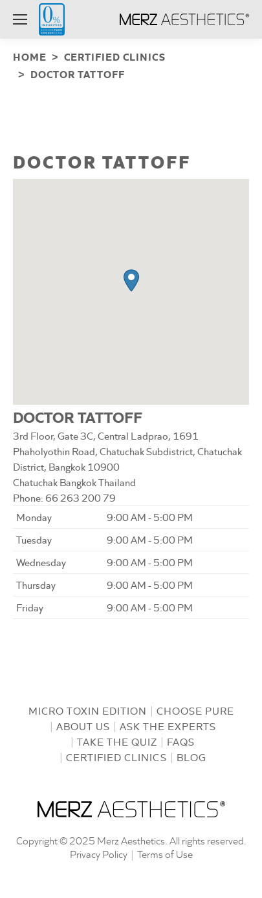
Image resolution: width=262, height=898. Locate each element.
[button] (131, 278)
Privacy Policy (98, 851)
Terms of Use (165, 851)
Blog (191, 754)
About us (83, 723)
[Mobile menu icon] (20, 19)
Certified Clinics (116, 754)
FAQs (181, 739)
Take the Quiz (117, 739)
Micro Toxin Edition (87, 708)
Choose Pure (195, 708)
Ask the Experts (168, 723)
